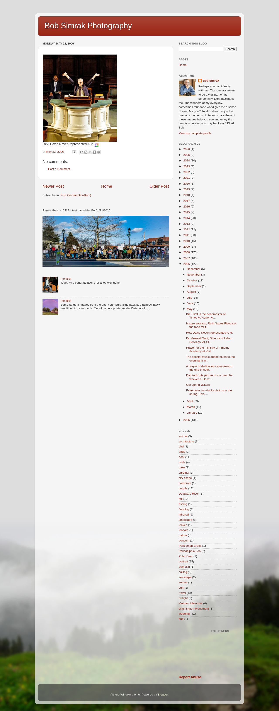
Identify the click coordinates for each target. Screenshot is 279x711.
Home (106, 186)
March (191, 407)
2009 (187, 246)
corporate (185, 483)
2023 (187, 166)
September (194, 286)
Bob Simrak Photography (88, 25)
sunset (183, 582)
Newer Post (53, 186)
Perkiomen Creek (190, 545)
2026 (187, 149)
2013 (187, 223)
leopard (184, 530)
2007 (187, 258)
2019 (187, 189)
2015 (187, 212)
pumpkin (184, 566)
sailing (183, 572)
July (190, 297)
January (192, 412)
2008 (187, 252)
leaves (183, 525)
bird (181, 446)
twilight (183, 598)
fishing (183, 504)
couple (183, 488)
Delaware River (189, 493)
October (192, 280)
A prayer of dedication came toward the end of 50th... (209, 368)
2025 (187, 154)
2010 (187, 241)
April (190, 401)
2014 (187, 218)
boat (181, 457)
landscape (185, 519)
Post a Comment (59, 169)
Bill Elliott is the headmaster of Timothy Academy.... (206, 315)
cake (182, 467)
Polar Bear (186, 556)
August (192, 291)
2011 (187, 235)
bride (182, 462)
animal (183, 436)
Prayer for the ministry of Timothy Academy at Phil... (207, 349)
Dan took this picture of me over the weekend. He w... (209, 377)
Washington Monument (194, 608)
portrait (183, 561)
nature (183, 535)
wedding (184, 613)
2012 (187, 229)
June (190, 303)
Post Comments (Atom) (76, 195)
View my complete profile (195, 133)
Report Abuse (190, 677)
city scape (185, 478)
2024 (187, 160)
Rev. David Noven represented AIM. (210, 332)
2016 (187, 206)
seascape (185, 577)
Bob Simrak (211, 80)
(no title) (65, 278)
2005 (187, 419)
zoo (181, 618)
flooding (184, 509)
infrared (184, 514)
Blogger (163, 694)
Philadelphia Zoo (190, 551)
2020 (187, 183)
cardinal (184, 472)
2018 (187, 195)
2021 (187, 177)
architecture (186, 441)
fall (180, 498)
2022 (187, 172)
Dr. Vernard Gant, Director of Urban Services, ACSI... (209, 340)
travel (182, 592)
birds (182, 451)
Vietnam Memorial (190, 603)
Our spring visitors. (198, 384)
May (190, 309)
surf (181, 587)
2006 (187, 264)
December (194, 269)
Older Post (159, 186)
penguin (184, 540)
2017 (187, 200)
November (194, 274)
